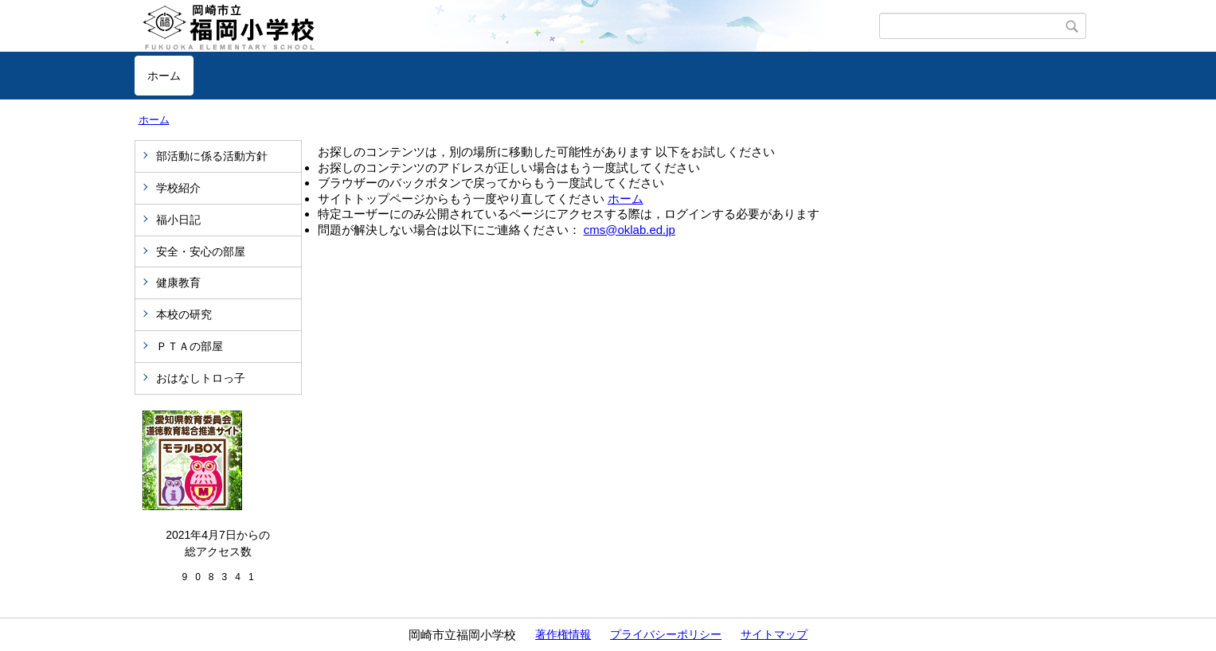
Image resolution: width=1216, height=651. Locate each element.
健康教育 (178, 282)
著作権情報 (563, 634)
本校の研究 (184, 314)
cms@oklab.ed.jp (629, 229)
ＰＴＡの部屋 (189, 346)
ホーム (164, 75)
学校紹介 (178, 187)
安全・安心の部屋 (200, 251)
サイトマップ (774, 634)
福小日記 (178, 219)
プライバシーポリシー (665, 634)
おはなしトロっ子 (200, 378)
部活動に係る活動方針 (212, 156)
